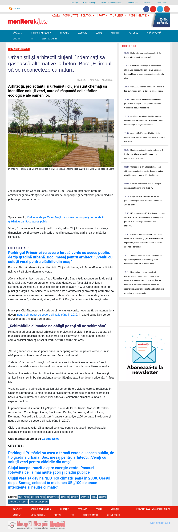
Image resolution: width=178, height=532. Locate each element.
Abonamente (132, 3)
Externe (17, 39)
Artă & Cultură (154, 33)
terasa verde (53, 497)
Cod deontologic (89, 3)
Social (99, 33)
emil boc (65, 497)
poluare (102, 497)
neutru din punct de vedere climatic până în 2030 (46, 314)
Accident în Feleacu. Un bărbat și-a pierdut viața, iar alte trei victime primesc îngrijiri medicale (144, 137)
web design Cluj (160, 522)
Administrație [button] (138, 15)
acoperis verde (38, 497)
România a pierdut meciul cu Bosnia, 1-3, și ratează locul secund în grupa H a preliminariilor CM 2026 (144, 154)
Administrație (19, 49)
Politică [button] (86, 15)
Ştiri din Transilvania (41, 33)
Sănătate (17, 33)
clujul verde (23, 497)
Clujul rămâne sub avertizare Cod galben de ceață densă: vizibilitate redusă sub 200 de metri (143, 200)
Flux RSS (16, 9)
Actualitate (70, 15)
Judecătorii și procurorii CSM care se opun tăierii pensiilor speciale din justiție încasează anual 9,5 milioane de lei (143, 259)
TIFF (31, 39)
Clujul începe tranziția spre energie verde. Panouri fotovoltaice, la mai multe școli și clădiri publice (51, 470)
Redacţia (74, 3)
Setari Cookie (162, 3)
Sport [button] (101, 15)
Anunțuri (115, 33)
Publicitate (147, 3)
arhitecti (74, 497)
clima (94, 497)
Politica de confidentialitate (112, 3)
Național (133, 33)
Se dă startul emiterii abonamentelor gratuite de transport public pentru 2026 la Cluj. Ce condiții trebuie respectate (144, 103)
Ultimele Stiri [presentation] (128, 46)
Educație (64, 33)
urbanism (85, 497)
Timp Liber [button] (117, 15)
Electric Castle (49, 39)
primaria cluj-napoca (18, 502)
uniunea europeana (39, 502)
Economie (82, 33)
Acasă (56, 15)
